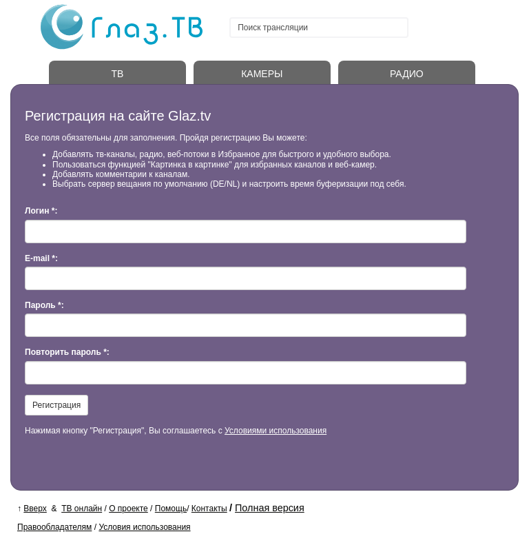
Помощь (171, 508)
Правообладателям (54, 527)
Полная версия (269, 507)
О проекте (128, 508)
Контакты (209, 508)
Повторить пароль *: (67, 352)
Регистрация (56, 405)
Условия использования (144, 527)
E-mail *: (41, 258)
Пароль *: (44, 305)
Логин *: (41, 211)
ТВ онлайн (81, 508)
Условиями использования (275, 430)
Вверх (34, 508)
